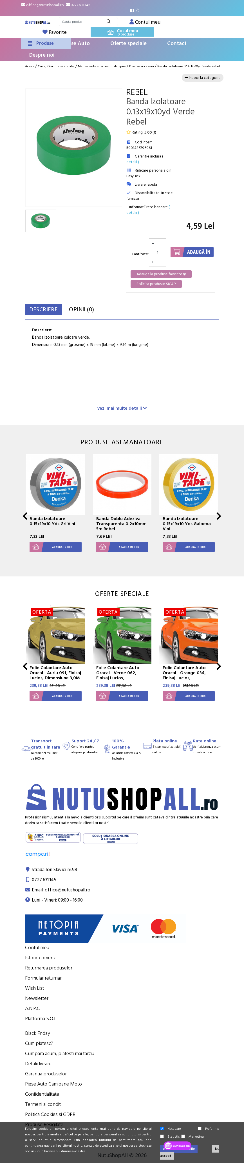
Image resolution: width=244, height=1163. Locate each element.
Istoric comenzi (41, 957)
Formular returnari (43, 978)
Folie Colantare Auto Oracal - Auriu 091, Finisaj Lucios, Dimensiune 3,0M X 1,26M (55, 675)
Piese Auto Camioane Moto (53, 1083)
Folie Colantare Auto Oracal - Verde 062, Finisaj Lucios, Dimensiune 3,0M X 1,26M (117, 678)
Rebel (137, 92)
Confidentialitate (42, 1094)
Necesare (170, 1128)
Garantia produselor (46, 1073)
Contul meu (37, 947)
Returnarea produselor (48, 967)
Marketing (192, 1136)
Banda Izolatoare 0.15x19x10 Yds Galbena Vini (187, 524)
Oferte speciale (128, 43)
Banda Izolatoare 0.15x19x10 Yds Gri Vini (52, 521)
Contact (177, 43)
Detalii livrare (38, 1063)
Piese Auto (77, 43)
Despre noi (42, 55)
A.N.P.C (32, 1008)
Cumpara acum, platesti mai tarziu (59, 1053)
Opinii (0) (96, 309)
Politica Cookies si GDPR (50, 1114)
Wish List (34, 988)
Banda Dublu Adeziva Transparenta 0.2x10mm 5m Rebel (121, 524)
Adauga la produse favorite (161, 274)
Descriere (49, 309)
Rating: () (141, 132)
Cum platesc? (39, 1043)
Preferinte (208, 1128)
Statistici (170, 1136)
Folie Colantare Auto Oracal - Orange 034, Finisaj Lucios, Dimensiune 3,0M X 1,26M (184, 678)
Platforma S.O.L (41, 1018)
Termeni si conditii (43, 1104)
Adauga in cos (51, 547)
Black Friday (37, 1033)
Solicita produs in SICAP (156, 284)
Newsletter (36, 998)
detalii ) (132, 162)
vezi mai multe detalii (122, 408)
